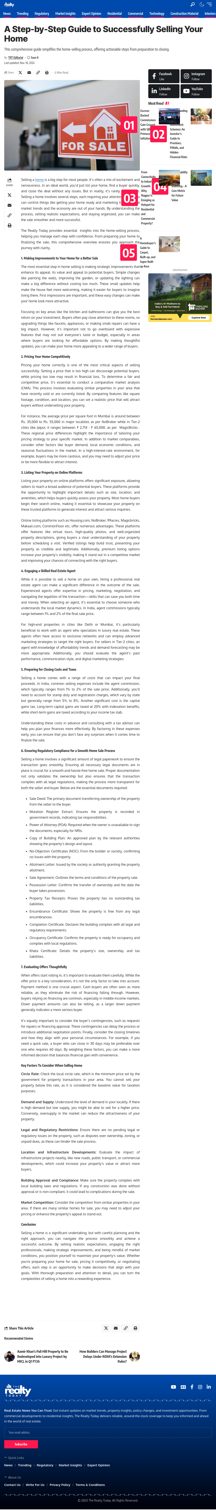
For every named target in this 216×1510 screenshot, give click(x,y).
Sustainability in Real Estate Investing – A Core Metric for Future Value (179, 186)
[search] (192, 4)
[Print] (47, 73)
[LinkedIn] (164, 91)
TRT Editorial (15, 57)
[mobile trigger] (208, 4)
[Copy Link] (38, 73)
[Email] (29, 73)
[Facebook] (164, 76)
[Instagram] (196, 76)
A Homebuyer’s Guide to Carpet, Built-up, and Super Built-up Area (148, 252)
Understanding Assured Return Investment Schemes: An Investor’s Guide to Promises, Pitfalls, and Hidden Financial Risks (179, 134)
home (40, 180)
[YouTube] (173, 1387)
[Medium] (196, 91)
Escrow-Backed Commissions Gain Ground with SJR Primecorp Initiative (148, 124)
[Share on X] (20, 73)
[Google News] (183, 1387)
